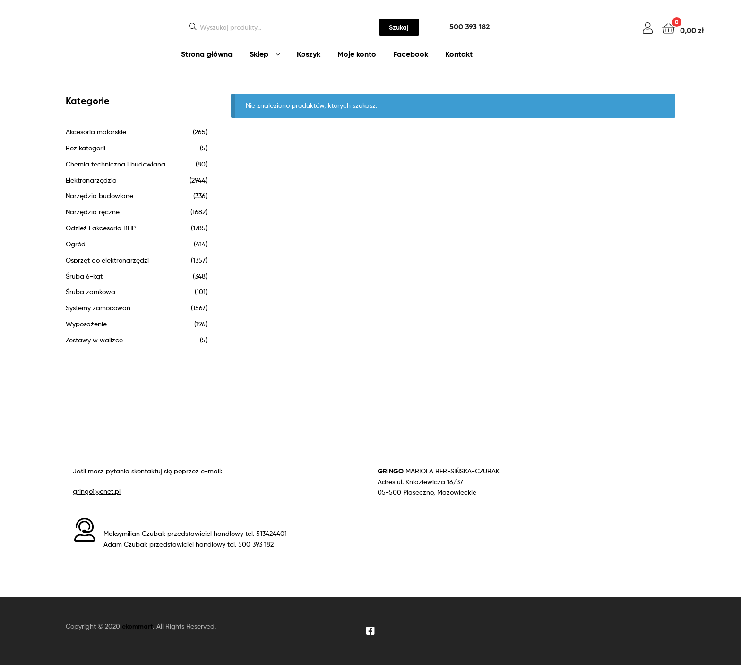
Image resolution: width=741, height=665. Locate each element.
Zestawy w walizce (94, 340)
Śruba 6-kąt (84, 276)
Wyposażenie (86, 324)
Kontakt (459, 54)
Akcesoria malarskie (96, 132)
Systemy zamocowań (98, 308)
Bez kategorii (85, 148)
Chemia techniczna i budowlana (115, 164)
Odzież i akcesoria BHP (101, 228)
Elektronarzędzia (91, 180)
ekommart (137, 626)
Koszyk (308, 54)
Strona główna (207, 54)
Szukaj (399, 27)
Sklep (259, 54)
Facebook (410, 54)
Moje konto (356, 54)
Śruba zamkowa (90, 292)
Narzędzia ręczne (93, 212)
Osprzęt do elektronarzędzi (107, 260)
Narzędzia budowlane (99, 196)
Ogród (76, 244)
